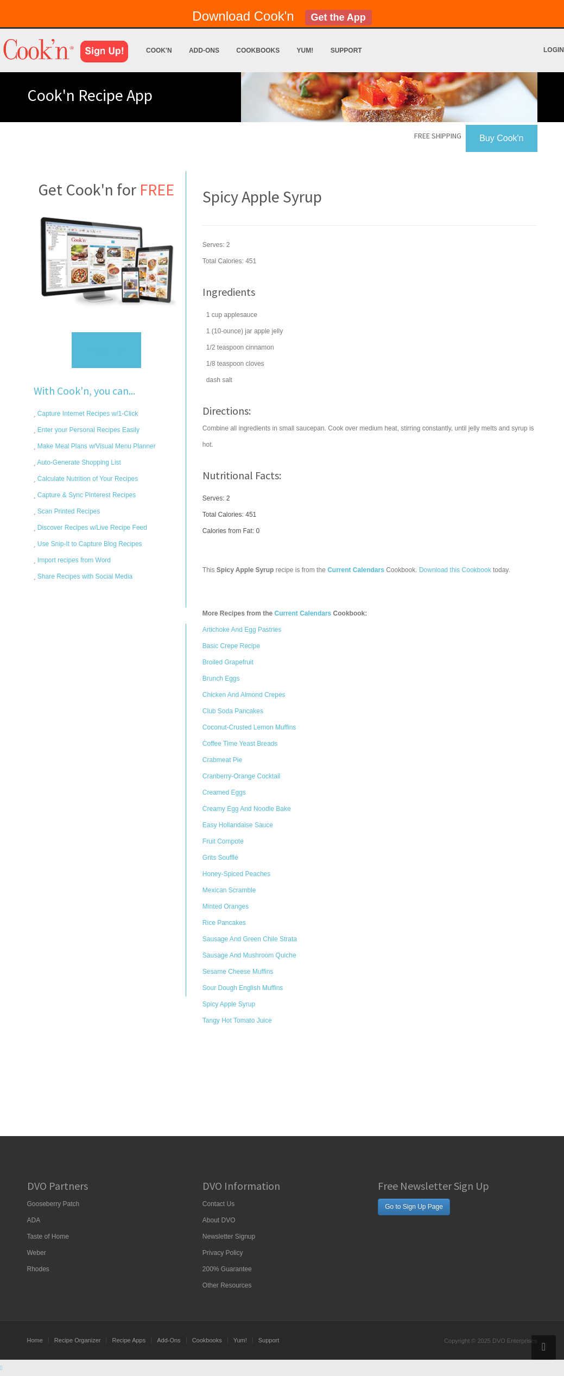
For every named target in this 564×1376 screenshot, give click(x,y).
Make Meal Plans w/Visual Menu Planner (96, 446)
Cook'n (159, 50)
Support (346, 50)
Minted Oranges (225, 906)
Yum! (305, 50)
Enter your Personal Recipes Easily (88, 430)
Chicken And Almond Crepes (244, 695)
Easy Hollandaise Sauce (237, 825)
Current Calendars (303, 613)
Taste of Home (48, 1236)
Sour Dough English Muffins (242, 988)
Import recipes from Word (73, 560)
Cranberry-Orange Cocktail (241, 776)
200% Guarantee (227, 1269)
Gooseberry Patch (53, 1204)
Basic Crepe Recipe (231, 646)
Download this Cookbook (455, 570)
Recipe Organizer (77, 1340)
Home (35, 1340)
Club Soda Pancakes (232, 711)
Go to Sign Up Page (414, 1206)
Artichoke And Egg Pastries (241, 629)
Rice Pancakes (224, 923)
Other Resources (227, 1285)
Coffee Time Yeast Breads (240, 743)
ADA (34, 1220)
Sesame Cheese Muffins (238, 971)
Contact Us (218, 1204)
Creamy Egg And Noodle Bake (246, 809)
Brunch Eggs (221, 678)
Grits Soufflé (220, 857)
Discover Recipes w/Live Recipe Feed (91, 527)
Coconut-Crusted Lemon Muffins (249, 727)
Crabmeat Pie (222, 760)
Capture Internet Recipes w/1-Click (87, 413)
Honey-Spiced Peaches (236, 874)
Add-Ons (204, 50)
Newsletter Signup (228, 1236)
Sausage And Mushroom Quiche (249, 955)
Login (553, 50)
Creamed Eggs (224, 792)
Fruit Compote (223, 841)
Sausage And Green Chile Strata (249, 939)
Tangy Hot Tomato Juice (237, 1020)
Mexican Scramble (229, 890)
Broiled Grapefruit (228, 662)
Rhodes (38, 1269)
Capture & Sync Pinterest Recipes (86, 495)
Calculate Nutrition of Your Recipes (87, 479)
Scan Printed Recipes (68, 511)
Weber (36, 1253)
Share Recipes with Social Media (84, 576)
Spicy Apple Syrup (228, 1004)
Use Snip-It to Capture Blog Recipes (89, 544)
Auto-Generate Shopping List (78, 462)
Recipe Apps (128, 1340)
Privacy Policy (222, 1253)
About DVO (219, 1220)
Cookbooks (258, 50)
